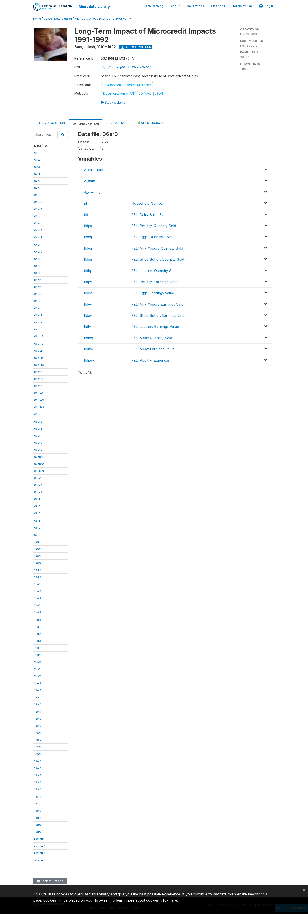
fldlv (87, 326)
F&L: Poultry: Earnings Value (154, 281)
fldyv (88, 304)
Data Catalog (153, 6)
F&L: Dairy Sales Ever (149, 214)
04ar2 (38, 230)
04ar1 (38, 223)
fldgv (88, 315)
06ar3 (38, 322)
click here (169, 900)
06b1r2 (38, 336)
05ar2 (38, 272)
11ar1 (37, 583)
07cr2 (38, 484)
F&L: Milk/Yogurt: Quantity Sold (157, 248)
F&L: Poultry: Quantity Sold (153, 225)
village (38, 859)
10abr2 (38, 548)
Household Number (147, 203)
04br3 (38, 258)
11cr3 (37, 640)
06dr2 (38, 421)
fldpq (88, 225)
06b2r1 (38, 350)
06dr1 (38, 414)
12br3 (38, 725)
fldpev (89, 360)
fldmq (88, 337)
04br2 (38, 251)
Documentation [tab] (118, 122)
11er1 (37, 669)
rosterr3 (39, 852)
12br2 (38, 718)
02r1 (37, 173)
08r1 (37, 499)
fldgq (88, 259)
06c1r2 (38, 378)
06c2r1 (38, 393)
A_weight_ (92, 192)
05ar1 (38, 265)
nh (86, 203)
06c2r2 (39, 400)
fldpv (88, 281)
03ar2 (38, 202)
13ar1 (37, 753)
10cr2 (38, 562)
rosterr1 (39, 838)
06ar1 (38, 308)
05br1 (38, 286)
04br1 (38, 244)
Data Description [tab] (85, 123)
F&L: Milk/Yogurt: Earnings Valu (157, 304)
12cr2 (38, 739)
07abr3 (39, 470)
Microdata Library (94, 6)
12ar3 (38, 704)
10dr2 (38, 577)
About (175, 6)
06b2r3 (39, 364)
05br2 (38, 293)
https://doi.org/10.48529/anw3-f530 (126, 67)
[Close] (304, 889)
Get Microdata (136, 46)
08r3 (37, 513)
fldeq (88, 236)
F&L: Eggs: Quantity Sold (151, 236)
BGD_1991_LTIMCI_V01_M (115, 18)
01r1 (36, 152)
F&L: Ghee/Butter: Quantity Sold (157, 259)
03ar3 (38, 209)
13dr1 (37, 817)
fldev (88, 293)
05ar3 (38, 279)
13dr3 (38, 831)
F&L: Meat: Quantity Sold (151, 337)
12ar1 (37, 690)
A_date (89, 180)
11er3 (37, 683)
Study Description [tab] (51, 122)
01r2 (37, 159)
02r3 (37, 187)
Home (37, 18)
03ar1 (38, 194)
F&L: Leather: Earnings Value (155, 326)
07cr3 (38, 492)
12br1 (37, 711)
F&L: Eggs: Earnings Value (152, 293)
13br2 (38, 782)
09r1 (37, 520)
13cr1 (37, 796)
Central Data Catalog (58, 18)
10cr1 (37, 555)
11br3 (37, 619)
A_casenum (93, 169)
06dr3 (38, 428)
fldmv (88, 349)
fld (86, 214)
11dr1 (37, 647)
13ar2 (38, 760)
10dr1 (37, 570)
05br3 (38, 301)
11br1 (37, 605)
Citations (218, 6)
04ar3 (38, 237)
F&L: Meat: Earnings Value (152, 349)
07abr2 (39, 463)
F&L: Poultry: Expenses (150, 360)
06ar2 (38, 315)
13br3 (38, 789)
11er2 (37, 676)
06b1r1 (38, 329)
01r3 (37, 166)
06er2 (38, 442)
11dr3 (37, 661)
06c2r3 (39, 407)
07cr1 (37, 477)
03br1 (38, 216)
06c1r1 (38, 371)
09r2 (37, 527)
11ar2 (37, 591)
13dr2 (38, 824)
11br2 (37, 612)
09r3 (37, 534)
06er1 (38, 435)
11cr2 (37, 633)
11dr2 (37, 654)
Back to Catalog (50, 881)
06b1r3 (38, 343)
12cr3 (38, 746)
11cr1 (37, 626)
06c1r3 (38, 385)
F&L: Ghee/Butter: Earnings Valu (157, 315)
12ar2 (38, 697)
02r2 (37, 180)
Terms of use (242, 6)
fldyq (88, 248)
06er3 (38, 449)
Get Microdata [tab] (150, 122)
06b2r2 (39, 357)
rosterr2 (39, 845)
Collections (195, 6)
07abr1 (38, 456)
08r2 (37, 506)
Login (266, 6)
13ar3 (38, 768)
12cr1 (37, 732)
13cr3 (38, 810)
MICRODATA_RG (85, 18)
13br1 (37, 775)
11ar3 (37, 598)
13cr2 (38, 803)
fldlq (87, 270)
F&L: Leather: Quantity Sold (153, 270)
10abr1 (38, 541)
